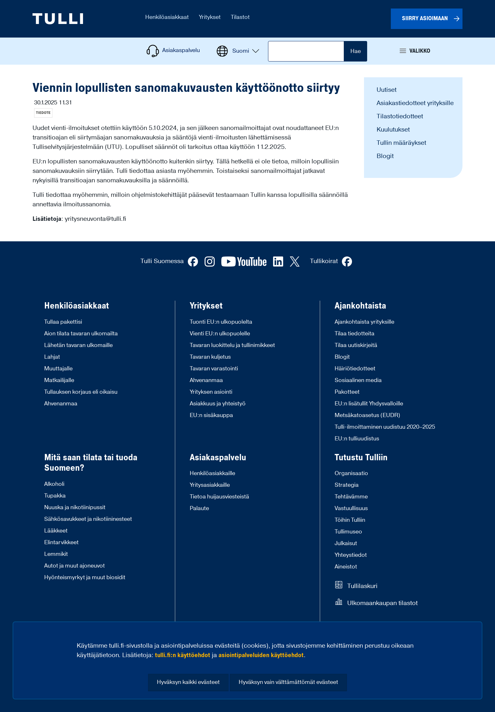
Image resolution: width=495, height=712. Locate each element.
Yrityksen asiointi (211, 392)
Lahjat (52, 357)
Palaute (199, 508)
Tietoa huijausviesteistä (219, 497)
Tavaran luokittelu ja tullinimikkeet (232, 345)
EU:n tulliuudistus (357, 439)
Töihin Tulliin (350, 520)
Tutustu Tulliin (361, 457)
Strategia (347, 485)
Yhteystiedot (351, 555)
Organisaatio (351, 473)
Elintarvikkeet (61, 542)
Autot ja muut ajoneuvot (74, 566)
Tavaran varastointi (214, 369)
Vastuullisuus (351, 508)
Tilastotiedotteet (400, 116)
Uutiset (387, 89)
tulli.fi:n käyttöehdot (182, 655)
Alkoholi (54, 484)
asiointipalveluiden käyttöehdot (261, 655)
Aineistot (346, 567)
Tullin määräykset (401, 142)
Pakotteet (347, 392)
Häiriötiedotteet (355, 369)
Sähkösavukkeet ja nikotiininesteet (88, 519)
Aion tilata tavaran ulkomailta (81, 334)
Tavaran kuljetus (210, 357)
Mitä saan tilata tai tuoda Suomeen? (90, 463)
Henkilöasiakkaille (212, 473)
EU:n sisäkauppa (211, 415)
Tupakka (55, 496)
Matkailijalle (59, 380)
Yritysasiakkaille (210, 485)
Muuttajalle (58, 369)
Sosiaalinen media (358, 380)
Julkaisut (346, 543)
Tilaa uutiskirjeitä (356, 345)
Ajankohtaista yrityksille (364, 322)
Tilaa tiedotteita (354, 334)
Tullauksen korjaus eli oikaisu (80, 392)
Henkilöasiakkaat (76, 306)
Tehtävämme (351, 497)
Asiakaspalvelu (218, 457)
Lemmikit (56, 554)
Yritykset (206, 306)
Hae (355, 51)
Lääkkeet (56, 531)
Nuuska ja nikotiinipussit (74, 507)
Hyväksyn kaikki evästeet (188, 682)
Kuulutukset (393, 129)
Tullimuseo (348, 532)
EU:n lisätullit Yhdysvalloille (369, 404)
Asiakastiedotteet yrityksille (415, 103)
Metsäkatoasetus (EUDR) (367, 415)
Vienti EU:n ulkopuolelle (220, 334)
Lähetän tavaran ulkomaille (78, 345)
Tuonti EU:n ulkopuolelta (221, 322)
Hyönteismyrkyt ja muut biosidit (84, 577)
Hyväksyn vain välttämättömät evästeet (288, 682)
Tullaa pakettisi (63, 322)
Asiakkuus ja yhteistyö (218, 404)
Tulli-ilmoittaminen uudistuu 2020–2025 (385, 427)
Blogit (385, 156)
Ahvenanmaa (60, 404)
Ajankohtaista (360, 306)
